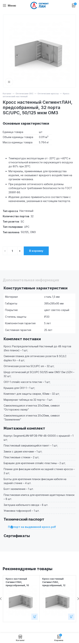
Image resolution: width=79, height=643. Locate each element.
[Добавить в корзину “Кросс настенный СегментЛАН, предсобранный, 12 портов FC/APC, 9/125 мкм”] (71, 617)
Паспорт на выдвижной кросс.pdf (32, 527)
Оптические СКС (24, 93)
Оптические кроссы (48, 93)
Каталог (7, 93)
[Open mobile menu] (9, 5)
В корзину (36, 250)
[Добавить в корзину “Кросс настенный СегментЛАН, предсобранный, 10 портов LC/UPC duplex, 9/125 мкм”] (34, 617)
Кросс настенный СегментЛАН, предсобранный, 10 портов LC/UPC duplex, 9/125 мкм (19, 585)
